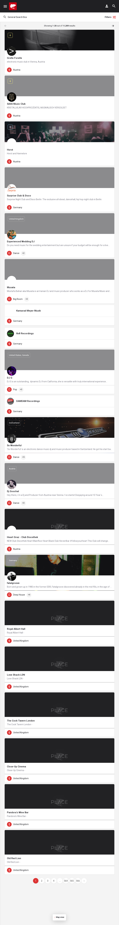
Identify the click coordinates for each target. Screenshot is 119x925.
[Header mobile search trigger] (114, 6)
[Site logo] (13, 6)
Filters (110, 17)
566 (78, 881)
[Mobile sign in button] (107, 6)
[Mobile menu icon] (5, 6)
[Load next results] (113, 25)
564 (66, 881)
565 (72, 881)
